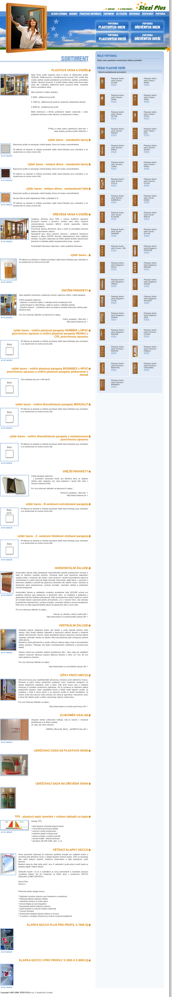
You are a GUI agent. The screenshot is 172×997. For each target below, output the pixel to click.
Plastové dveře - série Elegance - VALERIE (151, 298)
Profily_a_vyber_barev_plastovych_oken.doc (67, 129)
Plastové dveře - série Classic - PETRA (118, 114)
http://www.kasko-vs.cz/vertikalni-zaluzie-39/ (67, 666)
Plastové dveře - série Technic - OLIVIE (150, 181)
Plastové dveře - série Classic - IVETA (150, 114)
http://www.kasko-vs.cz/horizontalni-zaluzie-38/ (66, 617)
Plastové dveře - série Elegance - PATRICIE (151, 248)
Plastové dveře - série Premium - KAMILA (150, 349)
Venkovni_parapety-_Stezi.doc (73, 493)
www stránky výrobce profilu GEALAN (70, 131)
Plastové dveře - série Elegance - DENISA (151, 265)
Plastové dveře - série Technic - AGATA (150, 148)
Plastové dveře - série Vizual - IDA (118, 247)
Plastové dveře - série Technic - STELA (118, 181)
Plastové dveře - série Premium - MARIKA (118, 349)
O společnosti (40, 993)
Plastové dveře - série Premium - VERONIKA (150, 365)
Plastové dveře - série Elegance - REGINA (118, 332)
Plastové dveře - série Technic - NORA (150, 164)
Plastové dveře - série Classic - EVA (150, 131)
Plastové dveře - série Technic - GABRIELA (118, 198)
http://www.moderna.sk (76, 322)
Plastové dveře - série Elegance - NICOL (118, 265)
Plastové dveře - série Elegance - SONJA (151, 282)
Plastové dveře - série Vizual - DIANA (150, 198)
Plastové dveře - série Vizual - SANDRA (118, 231)
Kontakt (49, 993)
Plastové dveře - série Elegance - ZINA (151, 315)
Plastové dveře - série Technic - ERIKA (118, 148)
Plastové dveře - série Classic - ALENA (118, 80)
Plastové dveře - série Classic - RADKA (118, 131)
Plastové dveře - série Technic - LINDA (118, 164)
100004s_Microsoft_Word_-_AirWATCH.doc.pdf (66, 729)
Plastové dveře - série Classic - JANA (150, 97)
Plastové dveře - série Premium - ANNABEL (118, 382)
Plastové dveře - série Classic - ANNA (150, 80)
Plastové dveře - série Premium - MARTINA (118, 365)
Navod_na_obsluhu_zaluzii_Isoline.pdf (70, 614)
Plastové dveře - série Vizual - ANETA (150, 215)
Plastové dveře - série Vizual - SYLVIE (150, 231)
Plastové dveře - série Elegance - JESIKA (118, 315)
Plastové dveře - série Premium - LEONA (150, 332)
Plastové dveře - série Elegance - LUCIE (118, 298)
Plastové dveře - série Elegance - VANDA (118, 282)
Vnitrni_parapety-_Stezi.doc (74, 319)
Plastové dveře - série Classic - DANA (118, 97)
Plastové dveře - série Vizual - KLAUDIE (118, 215)
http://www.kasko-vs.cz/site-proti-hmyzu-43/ (67, 706)
